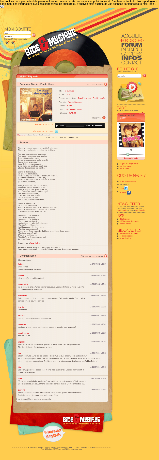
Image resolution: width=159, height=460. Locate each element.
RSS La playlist (125, 223)
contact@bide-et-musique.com (70, 449)
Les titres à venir (126, 166)
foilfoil (21, 264)
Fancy (123, 118)
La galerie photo (125, 238)
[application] (80, 125)
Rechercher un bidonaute (129, 234)
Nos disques (38, 447)
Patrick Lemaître (99, 98)
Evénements (55, 447)
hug (19, 353)
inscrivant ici (140, 210)
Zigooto (21, 342)
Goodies (64, 447)
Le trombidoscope (126, 236)
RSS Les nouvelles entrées (130, 221)
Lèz (19, 367)
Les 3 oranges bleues (73, 109)
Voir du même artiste (94, 84)
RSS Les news (125, 219)
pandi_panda (23, 333)
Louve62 (22, 390)
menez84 (22, 324)
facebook (125, 192)
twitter (124, 188)
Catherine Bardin (29, 84)
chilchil (21, 275)
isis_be (21, 307)
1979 (68, 94)
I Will (20, 379)
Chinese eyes (125, 115)
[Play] (57, 125)
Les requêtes (124, 168)
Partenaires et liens (88, 447)
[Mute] (93, 125)
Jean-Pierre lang (84, 98)
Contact (76, 447)
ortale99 (21, 316)
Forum (47, 447)
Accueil (30, 447)
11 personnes (22, 135)
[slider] (75, 126)
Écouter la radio (131, 158)
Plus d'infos (96, 118)
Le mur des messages (128, 181)
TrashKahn (23, 296)
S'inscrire (7, 39)
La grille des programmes (129, 164)
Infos (71, 447)
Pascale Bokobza (74, 102)
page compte (122, 210)
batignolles (23, 284)
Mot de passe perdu (19, 39)
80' (131, 150)
